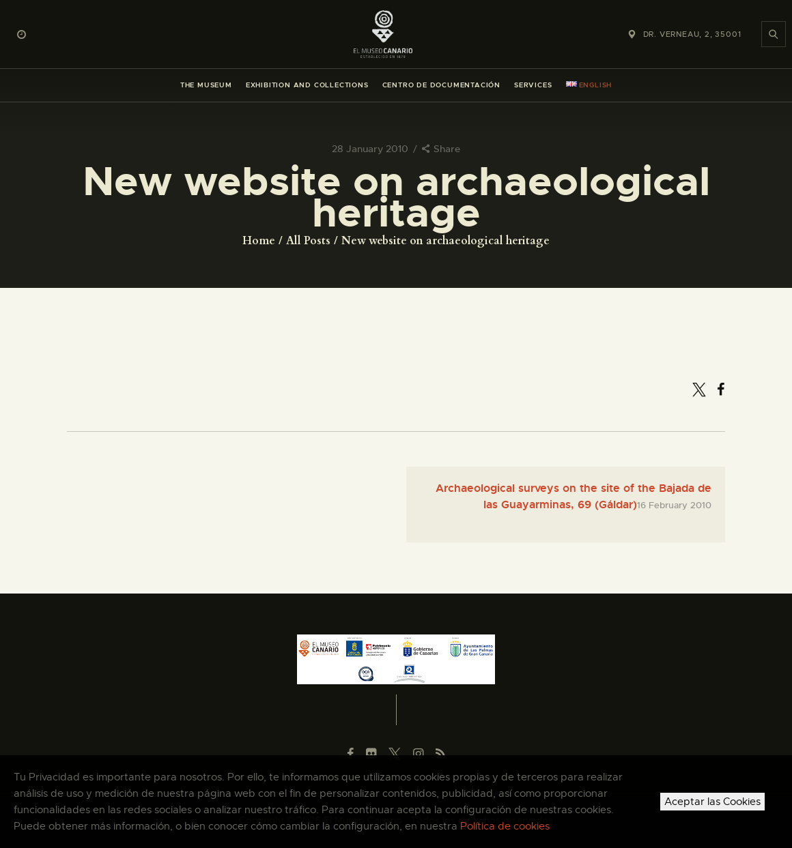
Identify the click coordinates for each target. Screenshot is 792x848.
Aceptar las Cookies (712, 801)
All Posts (308, 240)
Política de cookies (505, 826)
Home (258, 240)
